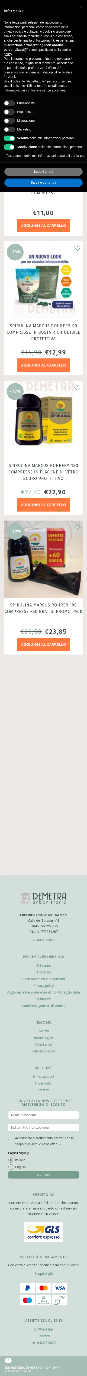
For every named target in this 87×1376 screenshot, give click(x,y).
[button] (81, 7)
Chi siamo (43, 757)
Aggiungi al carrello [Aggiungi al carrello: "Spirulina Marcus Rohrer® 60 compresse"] (43, 225)
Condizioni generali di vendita (43, 797)
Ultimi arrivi (43, 836)
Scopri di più (44, 1080)
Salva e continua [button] (43, 182)
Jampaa (26, 1177)
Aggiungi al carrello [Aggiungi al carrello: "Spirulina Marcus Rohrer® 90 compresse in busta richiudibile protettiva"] (43, 365)
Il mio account (43, 868)
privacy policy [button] (13, 31)
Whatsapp (43, 1136)
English (20, 959)
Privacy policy (43, 777)
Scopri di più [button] (43, 171)
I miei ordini (43, 875)
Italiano (20, 952)
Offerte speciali (43, 843)
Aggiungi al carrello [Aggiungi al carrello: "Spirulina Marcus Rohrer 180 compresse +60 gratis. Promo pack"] (43, 644)
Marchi (44, 823)
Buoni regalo (43, 829)
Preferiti (43, 881)
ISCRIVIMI (43, 966)
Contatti (44, 1143)
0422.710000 (46, 732)
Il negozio (43, 764)
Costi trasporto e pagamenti (43, 770)
